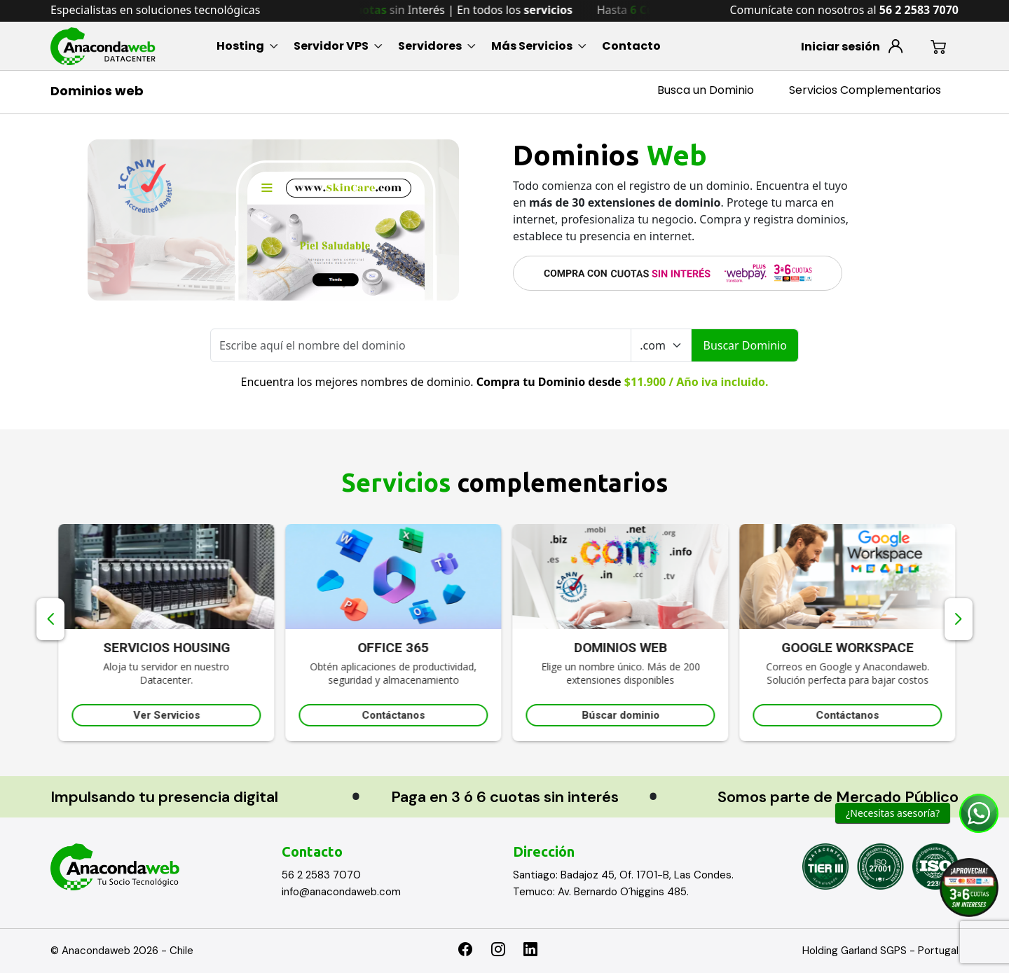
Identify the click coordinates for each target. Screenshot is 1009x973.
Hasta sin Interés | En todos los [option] (451, 10)
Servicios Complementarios (865, 90)
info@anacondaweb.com (341, 892)
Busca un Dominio (705, 90)
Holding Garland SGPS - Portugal (880, 951)
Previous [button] (50, 619)
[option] (260, 632)
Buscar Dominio (745, 345)
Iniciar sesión (840, 47)
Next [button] (959, 619)
